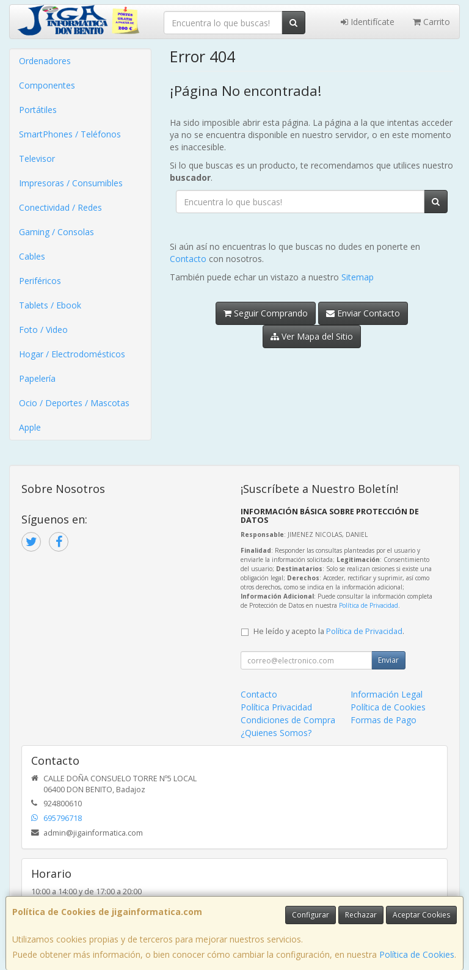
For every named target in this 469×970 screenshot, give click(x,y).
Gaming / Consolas (56, 232)
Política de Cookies (416, 954)
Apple (30, 427)
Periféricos (40, 280)
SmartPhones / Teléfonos (70, 134)
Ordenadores (45, 61)
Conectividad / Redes (60, 207)
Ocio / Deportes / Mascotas (74, 403)
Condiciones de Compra (288, 720)
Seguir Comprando (266, 313)
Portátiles (38, 109)
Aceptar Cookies (421, 915)
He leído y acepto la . (328, 631)
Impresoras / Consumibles (71, 183)
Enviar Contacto (363, 313)
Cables (32, 256)
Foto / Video (43, 329)
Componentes (47, 85)
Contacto (188, 258)
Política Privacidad (276, 707)
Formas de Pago (383, 720)
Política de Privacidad (368, 605)
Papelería (37, 378)
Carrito (431, 21)
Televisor (37, 158)
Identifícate (367, 21)
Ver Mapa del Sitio (312, 336)
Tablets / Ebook (50, 305)
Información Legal (387, 694)
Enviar (388, 660)
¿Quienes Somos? (276, 732)
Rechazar (361, 915)
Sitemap (357, 277)
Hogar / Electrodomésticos (72, 354)
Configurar (310, 915)
